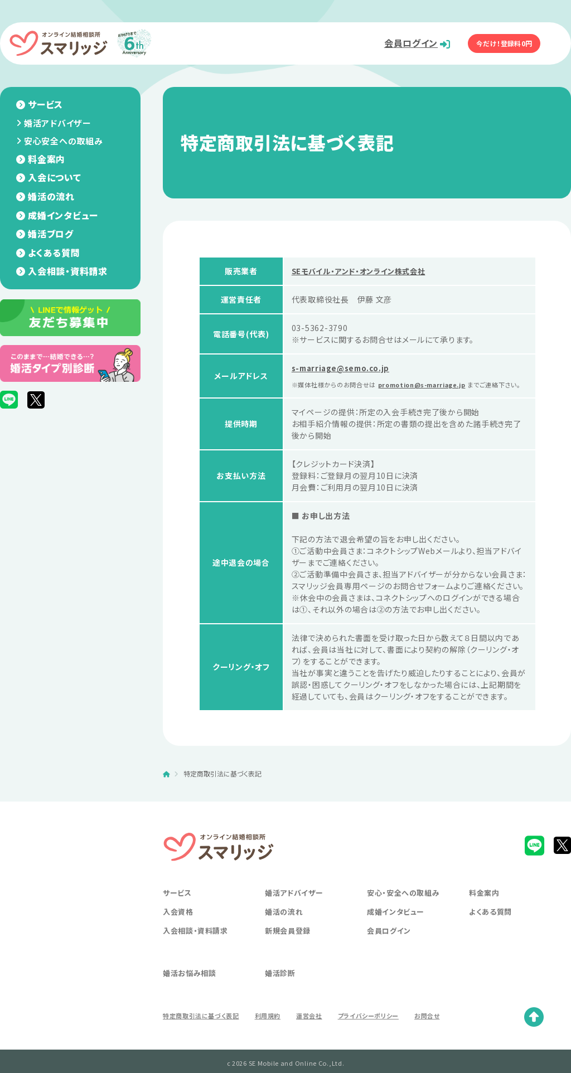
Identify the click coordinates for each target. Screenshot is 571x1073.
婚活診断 (280, 982)
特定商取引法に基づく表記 (201, 1025)
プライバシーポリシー (369, 1025)
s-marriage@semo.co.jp (344, 367)
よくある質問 (54, 252)
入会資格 (178, 921)
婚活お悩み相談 (189, 982)
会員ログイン (401, 43)
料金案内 (46, 159)
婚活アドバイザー (57, 123)
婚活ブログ (51, 233)
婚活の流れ (51, 196)
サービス (45, 104)
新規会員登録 (288, 940)
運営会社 (310, 1025)
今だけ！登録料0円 (507, 43)
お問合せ (429, 1025)
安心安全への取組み (63, 141)
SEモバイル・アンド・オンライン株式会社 (363, 270)
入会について (54, 177)
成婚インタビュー (63, 215)
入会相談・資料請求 (67, 271)
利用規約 (268, 1025)
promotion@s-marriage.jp (427, 384)
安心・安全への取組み (403, 902)
